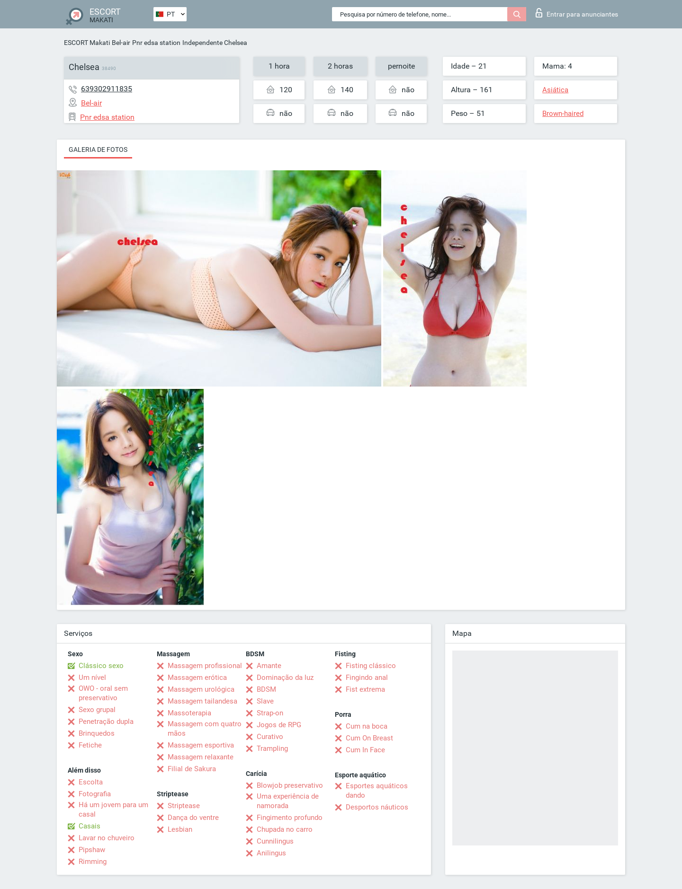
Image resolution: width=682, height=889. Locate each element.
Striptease (184, 805)
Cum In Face (365, 750)
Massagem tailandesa (202, 701)
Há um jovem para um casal (113, 810)
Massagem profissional (205, 665)
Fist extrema (365, 689)
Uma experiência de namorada (288, 801)
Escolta (91, 782)
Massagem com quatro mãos (205, 729)
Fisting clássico (371, 665)
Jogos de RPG (279, 725)
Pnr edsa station (156, 42)
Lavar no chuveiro (107, 838)
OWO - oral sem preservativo (103, 693)
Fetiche (90, 745)
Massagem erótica (197, 677)
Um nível (92, 677)
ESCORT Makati (87, 42)
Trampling (272, 748)
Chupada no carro (285, 829)
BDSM (266, 689)
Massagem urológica (201, 689)
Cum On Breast (369, 738)
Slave (265, 701)
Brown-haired (562, 113)
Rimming (93, 861)
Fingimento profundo (290, 817)
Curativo (270, 736)
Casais (89, 826)
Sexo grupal (97, 709)
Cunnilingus (275, 841)
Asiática (555, 90)
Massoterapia (189, 713)
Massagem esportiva (201, 745)
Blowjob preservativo (290, 785)
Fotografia (95, 794)
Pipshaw (92, 849)
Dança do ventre (193, 817)
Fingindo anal (367, 677)
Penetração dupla (106, 721)
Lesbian (180, 829)
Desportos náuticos (377, 807)
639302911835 (106, 88)
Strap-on (270, 713)
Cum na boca (366, 726)
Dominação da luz (285, 677)
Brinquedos (97, 733)
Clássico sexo (101, 665)
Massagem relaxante (200, 757)
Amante (269, 665)
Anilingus (271, 853)
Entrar (577, 13)
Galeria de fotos (98, 149)
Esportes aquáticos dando (377, 791)
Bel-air (121, 42)
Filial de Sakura (192, 769)
